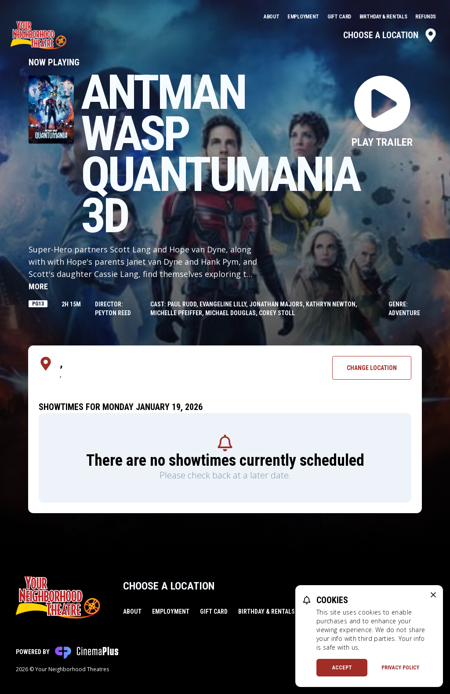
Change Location (372, 367)
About (272, 17)
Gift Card (339, 17)
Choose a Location (390, 35)
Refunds (425, 17)
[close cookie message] (433, 594)
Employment (303, 17)
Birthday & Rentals (383, 17)
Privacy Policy (400, 668)
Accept (342, 668)
